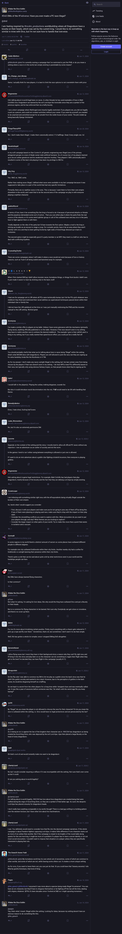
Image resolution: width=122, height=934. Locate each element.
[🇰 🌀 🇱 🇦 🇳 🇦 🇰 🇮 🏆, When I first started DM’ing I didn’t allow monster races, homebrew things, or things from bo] (45, 278)
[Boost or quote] (27, 49)
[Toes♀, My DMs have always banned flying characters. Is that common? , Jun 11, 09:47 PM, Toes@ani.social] (45, 578)
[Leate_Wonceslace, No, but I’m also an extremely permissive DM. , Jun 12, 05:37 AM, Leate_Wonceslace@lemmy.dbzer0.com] (45, 426)
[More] (81, 50)
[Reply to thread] (10, 69)
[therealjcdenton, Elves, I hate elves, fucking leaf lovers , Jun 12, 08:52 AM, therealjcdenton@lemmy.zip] (45, 409)
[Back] (42, 3)
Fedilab (27, 37)
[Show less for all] (87, 2)
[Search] (106, 4)
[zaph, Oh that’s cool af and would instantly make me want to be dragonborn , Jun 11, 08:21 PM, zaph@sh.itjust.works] (45, 753)
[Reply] (9, 49)
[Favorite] (45, 49)
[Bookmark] (63, 49)
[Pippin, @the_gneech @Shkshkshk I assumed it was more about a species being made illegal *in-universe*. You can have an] (45, 888)
